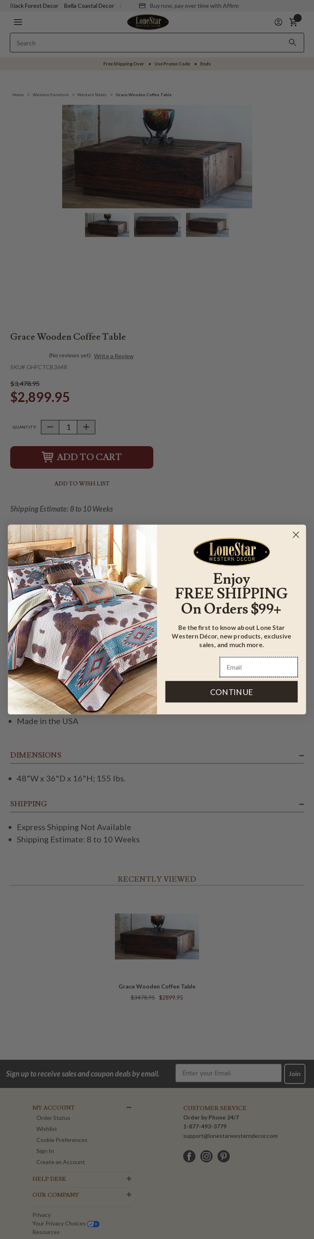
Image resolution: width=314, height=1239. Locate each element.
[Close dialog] (296, 535)
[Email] (259, 667)
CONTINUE (231, 691)
